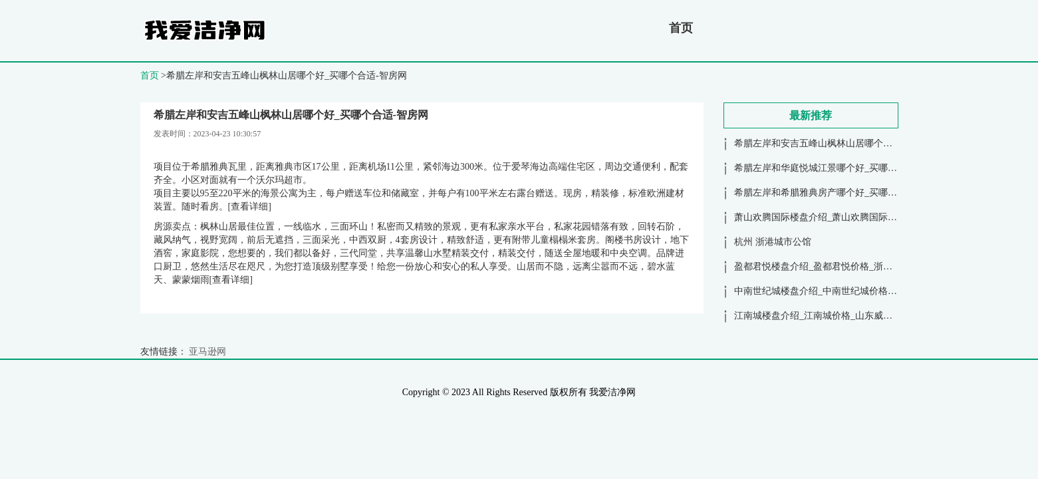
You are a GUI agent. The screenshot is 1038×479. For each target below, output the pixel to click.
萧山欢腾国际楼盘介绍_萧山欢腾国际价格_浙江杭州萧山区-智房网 (870, 217)
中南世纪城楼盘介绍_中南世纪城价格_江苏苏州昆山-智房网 (856, 291)
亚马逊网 (207, 352)
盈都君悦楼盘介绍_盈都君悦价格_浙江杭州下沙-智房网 (847, 266)
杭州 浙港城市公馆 (772, 242)
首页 (681, 28)
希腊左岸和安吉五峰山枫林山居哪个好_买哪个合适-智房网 (854, 143)
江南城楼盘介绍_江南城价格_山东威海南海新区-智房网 (847, 316)
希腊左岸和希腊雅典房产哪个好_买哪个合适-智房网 (840, 193)
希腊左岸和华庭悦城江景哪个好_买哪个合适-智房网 (840, 168)
